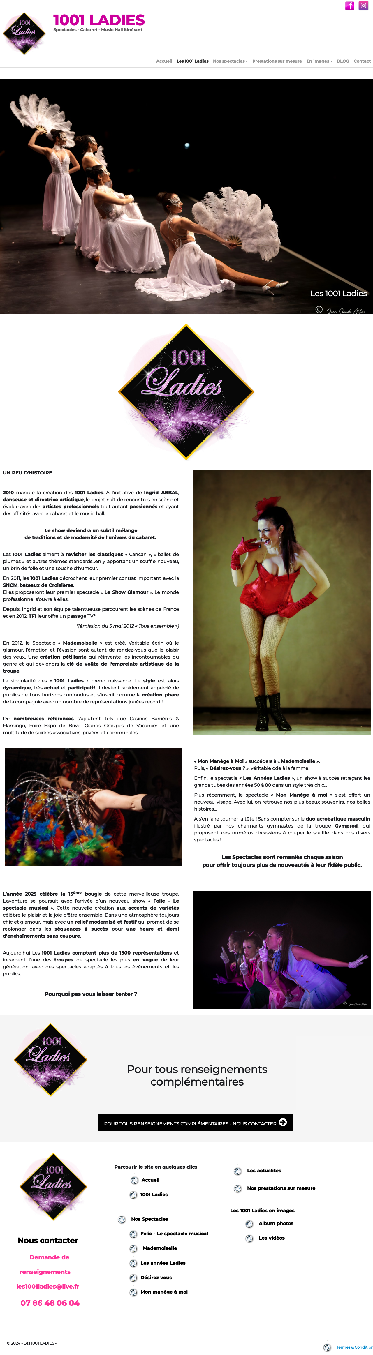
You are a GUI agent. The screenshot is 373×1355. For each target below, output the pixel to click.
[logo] (78, 25)
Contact (362, 61)
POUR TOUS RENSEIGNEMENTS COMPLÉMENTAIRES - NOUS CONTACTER (195, 1122)
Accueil (164, 61)
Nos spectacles (230, 61)
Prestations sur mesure (277, 61)
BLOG (343, 61)
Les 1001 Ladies (192, 61)
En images (319, 61)
